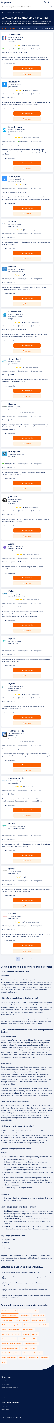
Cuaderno (44, 1357)
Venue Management (9, 1357)
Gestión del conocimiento (10, 1329)
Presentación (43, 1325)
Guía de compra (24, 28)
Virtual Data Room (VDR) (27, 1339)
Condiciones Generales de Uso (9, 1387)
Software (3, 1397)
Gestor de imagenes (9, 1339)
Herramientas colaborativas (29, 1311)
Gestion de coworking (29, 1348)
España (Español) (14, 1417)
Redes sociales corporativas (11, 1325)
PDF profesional (28, 1329)
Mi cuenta (4, 1406)
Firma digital (25, 1315)
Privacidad (4, 1381)
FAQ (36, 28)
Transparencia (5, 1384)
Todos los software (8, 28)
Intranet (22, 1357)
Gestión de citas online (9, 1315)
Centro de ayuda (5, 1409)
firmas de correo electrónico (11, 1343)
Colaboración (8, 13)
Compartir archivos (22, 1320)
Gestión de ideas (29, 1325)
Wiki (3, 1362)
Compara (28, 74)
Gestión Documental (9, 1311)
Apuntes (35, 1334)
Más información (27, 68)
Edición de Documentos (10, 1348)
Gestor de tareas (38, 1315)
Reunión (26, 1334)
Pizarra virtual (33, 1357)
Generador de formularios (11, 1334)
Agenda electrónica (31, 1343)
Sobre (3, 1394)
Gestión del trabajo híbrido (11, 1353)
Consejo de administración (32, 1353)
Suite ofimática (7, 1320)
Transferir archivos (38, 1320)
